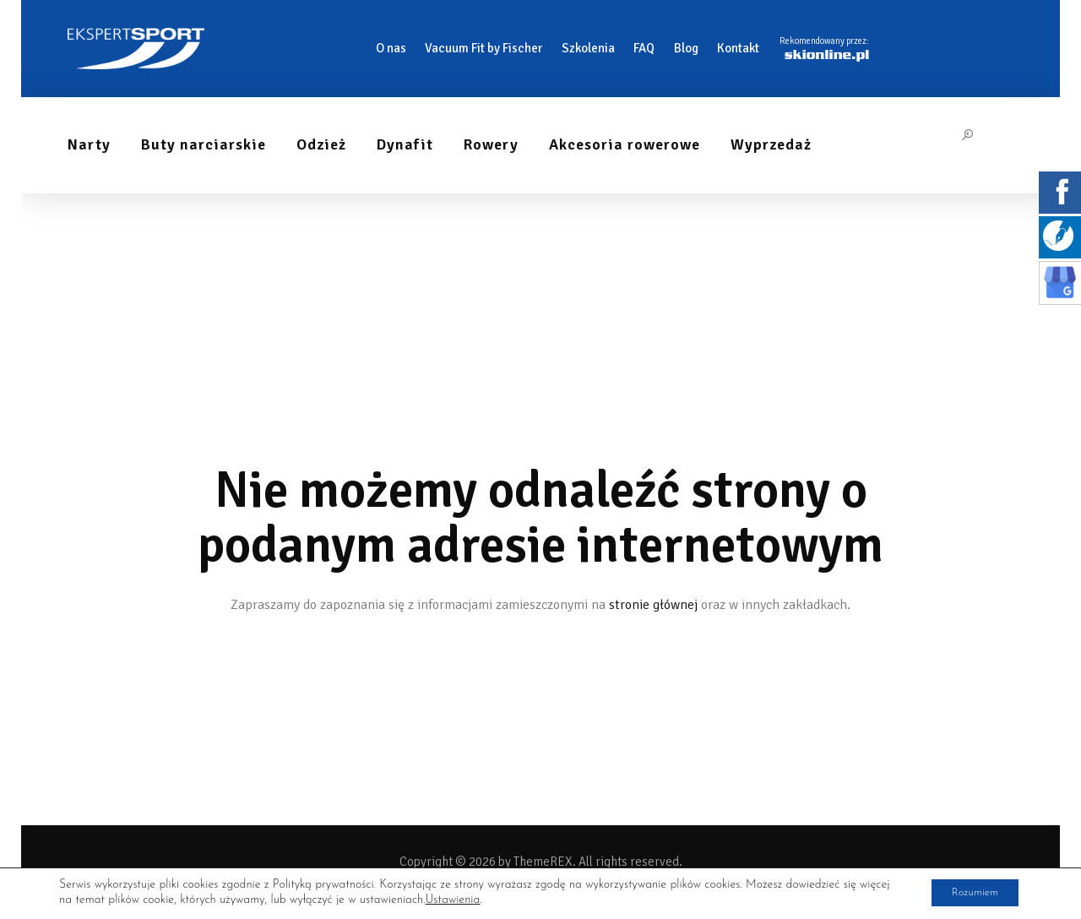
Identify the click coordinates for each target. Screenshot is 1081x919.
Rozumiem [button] (967, 892)
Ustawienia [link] (486, 900)
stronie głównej (653, 604)
